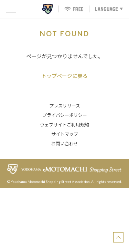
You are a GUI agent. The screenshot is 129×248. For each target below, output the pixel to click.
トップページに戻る (64, 76)
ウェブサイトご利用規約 (64, 124)
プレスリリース (64, 105)
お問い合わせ (64, 143)
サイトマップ (64, 134)
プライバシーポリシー (64, 115)
